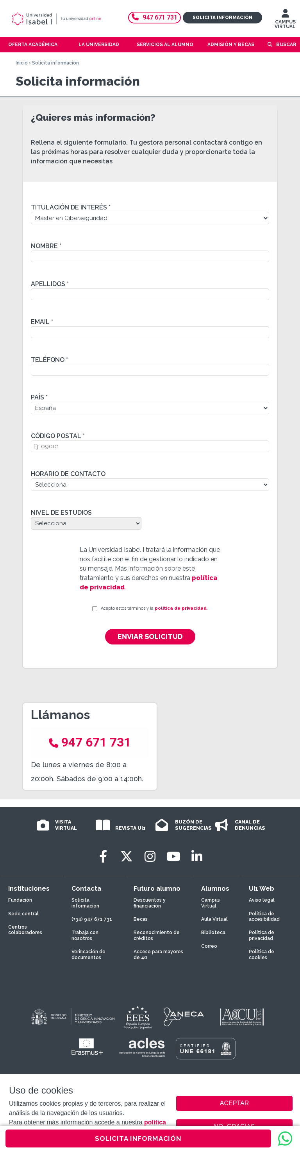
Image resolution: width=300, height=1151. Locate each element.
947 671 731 (154, 17)
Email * (42, 322)
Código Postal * (58, 436)
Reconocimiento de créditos (157, 935)
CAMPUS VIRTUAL (285, 20)
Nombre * (46, 246)
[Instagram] (150, 856)
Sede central (23, 914)
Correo (209, 946)
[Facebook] (103, 856)
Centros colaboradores (25, 929)
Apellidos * (50, 284)
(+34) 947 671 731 (91, 919)
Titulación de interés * (71, 207)
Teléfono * (49, 359)
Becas (141, 919)
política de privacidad (181, 608)
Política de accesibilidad (264, 916)
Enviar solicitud (150, 636)
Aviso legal (262, 900)
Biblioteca (213, 932)
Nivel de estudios (61, 512)
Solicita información (222, 17)
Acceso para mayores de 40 (158, 954)
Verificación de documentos (88, 954)
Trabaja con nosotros (84, 935)
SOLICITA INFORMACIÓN (138, 1138)
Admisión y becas (230, 44)
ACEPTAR (234, 1103)
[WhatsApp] (285, 1138)
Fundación (20, 900)
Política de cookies (261, 954)
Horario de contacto (68, 474)
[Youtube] (173, 856)
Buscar (286, 44)
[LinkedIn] (196, 856)
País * (39, 397)
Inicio (22, 63)
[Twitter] (126, 856)
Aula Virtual (214, 919)
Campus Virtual (210, 902)
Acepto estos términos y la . (154, 608)
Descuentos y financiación (150, 902)
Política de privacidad (261, 935)
